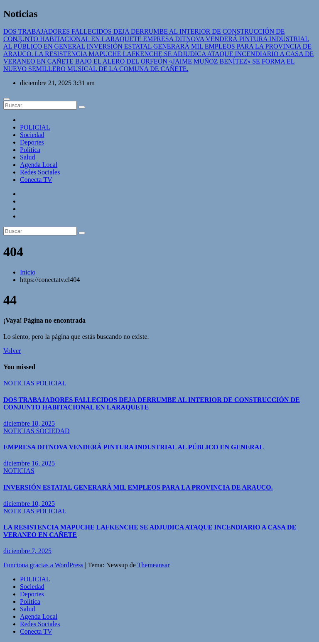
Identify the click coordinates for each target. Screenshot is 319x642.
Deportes (32, 142)
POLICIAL (35, 127)
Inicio (27, 272)
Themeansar (153, 564)
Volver (12, 350)
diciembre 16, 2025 (29, 463)
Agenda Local (38, 164)
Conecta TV (36, 179)
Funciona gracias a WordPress (44, 564)
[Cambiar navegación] (6, 99)
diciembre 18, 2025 (29, 423)
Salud (27, 157)
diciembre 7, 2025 (27, 550)
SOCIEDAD (53, 430)
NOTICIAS (19, 383)
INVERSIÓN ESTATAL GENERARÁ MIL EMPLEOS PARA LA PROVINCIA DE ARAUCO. (138, 487)
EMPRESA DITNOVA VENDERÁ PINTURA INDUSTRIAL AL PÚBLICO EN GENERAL (133, 447)
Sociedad (32, 134)
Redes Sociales (40, 172)
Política (30, 149)
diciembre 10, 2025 (29, 503)
